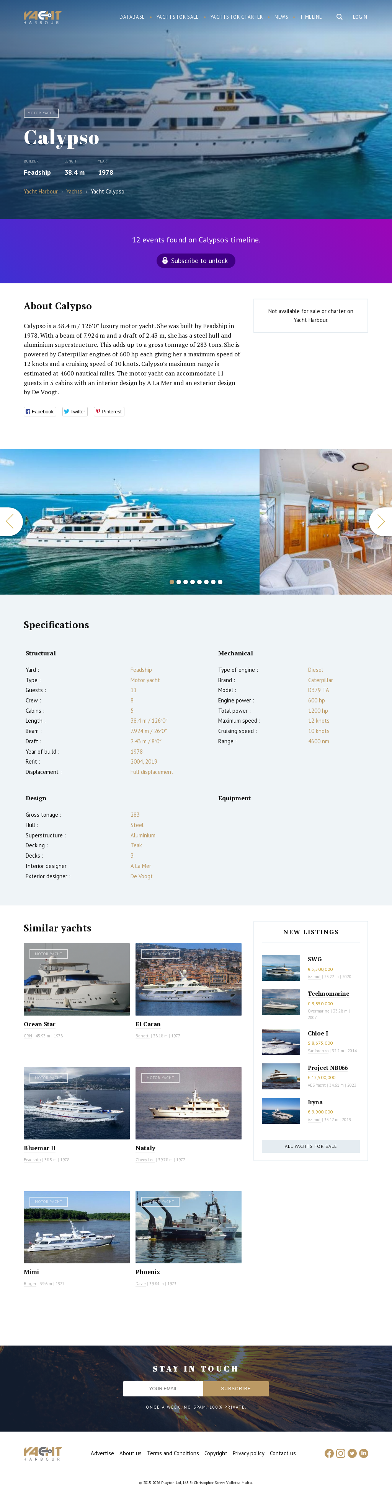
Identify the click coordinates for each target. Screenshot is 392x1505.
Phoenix (148, 1272)
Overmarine (319, 1011)
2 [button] (178, 582)
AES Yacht (317, 1085)
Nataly (145, 1148)
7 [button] (213, 582)
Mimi (31, 1272)
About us (130, 1453)
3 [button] (185, 582)
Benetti (143, 1036)
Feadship (37, 172)
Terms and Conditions (173, 1453)
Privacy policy (249, 1453)
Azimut (314, 976)
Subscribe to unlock (199, 260)
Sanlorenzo (318, 1050)
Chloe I (318, 1033)
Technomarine (329, 993)
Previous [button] (11, 521)
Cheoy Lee (145, 1159)
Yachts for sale (178, 17)
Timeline (311, 17)
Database (132, 17)
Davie (141, 1283)
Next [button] (380, 521)
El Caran (148, 1024)
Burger (30, 1283)
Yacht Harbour (43, 18)
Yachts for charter (237, 17)
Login (360, 17)
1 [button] (172, 582)
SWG (315, 959)
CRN (28, 1036)
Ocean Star (40, 1024)
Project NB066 (328, 1067)
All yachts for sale (311, 1146)
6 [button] (206, 582)
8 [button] (220, 582)
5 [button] (199, 582)
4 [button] (192, 582)
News (281, 17)
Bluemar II (40, 1148)
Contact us (283, 1453)
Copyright (215, 1453)
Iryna (315, 1102)
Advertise (102, 1453)
